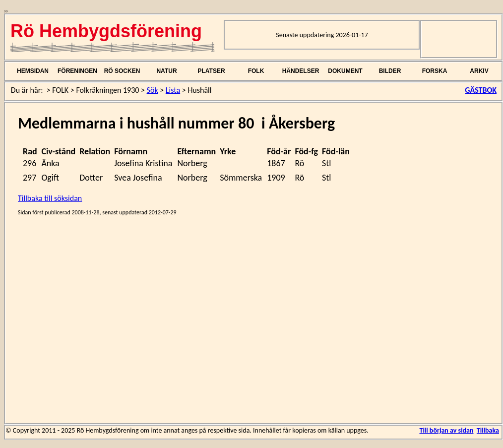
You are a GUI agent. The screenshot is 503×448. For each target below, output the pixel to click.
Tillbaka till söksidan (50, 198)
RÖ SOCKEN (122, 70)
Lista (173, 90)
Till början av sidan (446, 430)
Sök (152, 90)
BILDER (390, 70)
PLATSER (211, 70)
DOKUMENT (345, 70)
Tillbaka (488, 430)
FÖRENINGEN (77, 70)
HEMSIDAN (33, 70)
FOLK (256, 70)
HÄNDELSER (300, 70)
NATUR (166, 70)
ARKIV (479, 70)
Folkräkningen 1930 (107, 90)
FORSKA (434, 70)
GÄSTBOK (481, 90)
